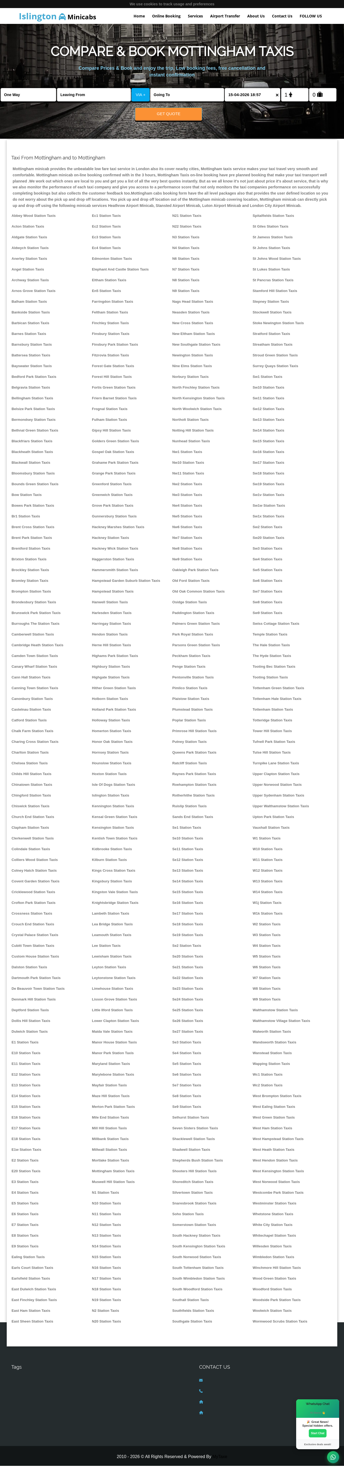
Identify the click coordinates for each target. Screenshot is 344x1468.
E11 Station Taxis (26, 1066)
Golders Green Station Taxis (115, 443)
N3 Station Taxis (185, 239)
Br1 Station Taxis (26, 518)
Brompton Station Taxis (31, 593)
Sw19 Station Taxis (268, 486)
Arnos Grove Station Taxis (34, 293)
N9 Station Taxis (185, 293)
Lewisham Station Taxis (112, 958)
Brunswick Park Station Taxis (36, 615)
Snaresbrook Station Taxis (194, 1205)
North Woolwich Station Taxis (197, 411)
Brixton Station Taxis (29, 561)
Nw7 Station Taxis (187, 540)
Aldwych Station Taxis (30, 250)
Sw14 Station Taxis (268, 432)
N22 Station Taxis (186, 229)
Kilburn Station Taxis (109, 862)
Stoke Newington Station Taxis (278, 325)
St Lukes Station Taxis (271, 271)
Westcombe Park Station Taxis (278, 1195)
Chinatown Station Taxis (32, 787)
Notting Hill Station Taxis (193, 432)
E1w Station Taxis (26, 1152)
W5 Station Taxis (267, 958)
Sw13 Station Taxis (268, 422)
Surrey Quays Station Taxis (275, 368)
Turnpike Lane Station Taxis (276, 765)
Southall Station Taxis (190, 1302)
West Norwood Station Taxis (276, 1184)
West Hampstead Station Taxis (278, 1141)
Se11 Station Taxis (187, 851)
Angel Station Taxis (28, 271)
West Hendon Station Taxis (275, 1162)
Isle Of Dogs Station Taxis (113, 787)
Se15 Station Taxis (187, 894)
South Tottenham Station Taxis (198, 1270)
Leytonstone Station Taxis (113, 980)
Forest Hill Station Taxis (112, 379)
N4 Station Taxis (185, 250)
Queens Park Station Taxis (194, 755)
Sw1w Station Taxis (269, 508)
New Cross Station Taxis (192, 325)
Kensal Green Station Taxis (114, 819)
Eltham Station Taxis (109, 282)
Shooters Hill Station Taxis (194, 1173)
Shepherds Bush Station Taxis (197, 1162)
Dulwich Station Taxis (30, 1034)
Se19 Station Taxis (187, 937)
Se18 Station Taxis (187, 926)
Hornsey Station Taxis (110, 755)
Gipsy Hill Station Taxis (111, 432)
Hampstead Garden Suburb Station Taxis (126, 583)
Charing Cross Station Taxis (35, 744)
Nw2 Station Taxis (187, 486)
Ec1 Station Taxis (106, 218)
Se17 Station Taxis (187, 916)
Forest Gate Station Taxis (113, 368)
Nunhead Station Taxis (191, 443)
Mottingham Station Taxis (113, 1173)
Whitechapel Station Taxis (274, 1238)
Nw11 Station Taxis (188, 475)
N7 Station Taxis (185, 271)
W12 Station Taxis (267, 873)
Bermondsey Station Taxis (34, 422)
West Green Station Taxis (274, 1120)
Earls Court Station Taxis (32, 1270)
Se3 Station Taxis (186, 1044)
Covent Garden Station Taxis (35, 883)
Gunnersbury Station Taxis (114, 518)
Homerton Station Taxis (111, 733)
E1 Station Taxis (25, 1044)
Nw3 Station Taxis (187, 497)
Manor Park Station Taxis (113, 1055)
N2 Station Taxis (105, 1313)
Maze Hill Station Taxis (111, 1098)
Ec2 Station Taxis (106, 229)
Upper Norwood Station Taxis (277, 787)
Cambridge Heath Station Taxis (37, 647)
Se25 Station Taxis (187, 1012)
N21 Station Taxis (186, 218)
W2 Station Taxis (267, 926)
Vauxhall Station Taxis (271, 830)
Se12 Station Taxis (187, 862)
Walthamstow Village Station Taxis (281, 1023)
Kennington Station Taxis (113, 808)
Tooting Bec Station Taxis (274, 669)
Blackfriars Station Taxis (32, 443)
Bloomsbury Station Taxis (33, 475)
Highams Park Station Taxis (115, 658)
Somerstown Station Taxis (194, 1227)
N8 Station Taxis (185, 282)
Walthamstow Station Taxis (275, 1012)
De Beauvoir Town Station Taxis (38, 991)
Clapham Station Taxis (30, 830)
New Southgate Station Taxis (196, 347)
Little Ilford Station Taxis (112, 1012)
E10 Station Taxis (26, 1055)
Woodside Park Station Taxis (277, 1302)
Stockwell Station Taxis (272, 314)
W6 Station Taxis (267, 969)
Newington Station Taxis (192, 357)
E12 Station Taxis (26, 1077)
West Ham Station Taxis (272, 1130)
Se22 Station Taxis (187, 980)
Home (139, 16)
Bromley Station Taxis (30, 583)
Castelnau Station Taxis (31, 712)
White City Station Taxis (272, 1227)
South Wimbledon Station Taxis (198, 1281)
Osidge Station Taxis (189, 604)
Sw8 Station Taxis (267, 604)
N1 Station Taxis (105, 1195)
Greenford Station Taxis (112, 486)
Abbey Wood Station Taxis (34, 218)
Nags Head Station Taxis (192, 304)
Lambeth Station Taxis (110, 916)
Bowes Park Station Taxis (33, 508)
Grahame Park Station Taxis (115, 465)
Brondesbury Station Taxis (34, 604)
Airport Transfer (225, 16)
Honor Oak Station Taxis (112, 744)
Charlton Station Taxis (30, 755)
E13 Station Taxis (26, 1087)
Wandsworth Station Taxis (274, 1044)
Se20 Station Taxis (187, 958)
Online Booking (166, 16)
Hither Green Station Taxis (114, 690)
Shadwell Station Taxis (191, 1152)
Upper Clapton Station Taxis (276, 776)
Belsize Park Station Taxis (33, 411)
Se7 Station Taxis (186, 1087)
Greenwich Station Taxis (112, 497)
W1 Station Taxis (267, 840)
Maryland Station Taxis (111, 1066)
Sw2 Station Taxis (267, 529)
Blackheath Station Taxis (32, 454)
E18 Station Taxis (26, 1141)
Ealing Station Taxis (28, 1259)
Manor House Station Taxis (114, 1044)
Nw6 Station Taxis (187, 529)
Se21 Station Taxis (187, 969)
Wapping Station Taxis (271, 1066)
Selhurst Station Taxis (190, 1120)
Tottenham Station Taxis (273, 712)
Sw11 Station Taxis (268, 400)
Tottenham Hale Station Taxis (277, 701)
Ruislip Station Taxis (189, 808)
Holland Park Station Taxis (114, 712)
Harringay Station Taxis (111, 626)
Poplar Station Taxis (189, 722)
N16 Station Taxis (106, 1270)
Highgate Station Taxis (111, 679)
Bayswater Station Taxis (32, 368)
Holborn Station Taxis (110, 701)
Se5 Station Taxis (186, 1066)
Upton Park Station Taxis (273, 819)
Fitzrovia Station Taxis (110, 357)
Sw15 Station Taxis (268, 443)
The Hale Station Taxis (271, 647)
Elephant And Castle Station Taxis (120, 271)
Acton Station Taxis (28, 229)
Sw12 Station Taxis (268, 411)
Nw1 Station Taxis (187, 454)
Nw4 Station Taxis (187, 508)
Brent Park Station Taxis (32, 540)
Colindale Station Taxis (31, 851)
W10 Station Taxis (267, 851)
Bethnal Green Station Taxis (35, 432)
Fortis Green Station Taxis (113, 390)
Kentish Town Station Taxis (114, 840)
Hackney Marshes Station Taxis (118, 529)
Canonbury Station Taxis (32, 701)
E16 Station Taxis (26, 1120)
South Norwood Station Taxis (196, 1259)
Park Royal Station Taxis (192, 636)
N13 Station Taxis (106, 1238)
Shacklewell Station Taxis (193, 1141)
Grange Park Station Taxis (113, 475)
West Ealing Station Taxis (274, 1109)
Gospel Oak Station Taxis (113, 454)
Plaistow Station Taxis (190, 701)
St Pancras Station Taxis (273, 282)
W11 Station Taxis (267, 862)
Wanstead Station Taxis (272, 1055)
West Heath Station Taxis (273, 1152)
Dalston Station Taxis (29, 969)
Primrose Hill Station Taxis (194, 733)
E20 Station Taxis (26, 1173)
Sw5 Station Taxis (267, 572)
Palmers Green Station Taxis (196, 626)
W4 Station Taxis (267, 948)
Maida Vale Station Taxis (112, 1034)
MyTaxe (219, 1458)
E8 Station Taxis (25, 1238)
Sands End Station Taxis (192, 819)
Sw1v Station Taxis (268, 497)
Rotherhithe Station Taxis (193, 797)
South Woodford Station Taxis (197, 1291)
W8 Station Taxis (267, 991)
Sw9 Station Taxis (267, 615)
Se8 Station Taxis (186, 1098)
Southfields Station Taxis (193, 1313)
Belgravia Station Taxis (31, 390)
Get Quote (168, 113)
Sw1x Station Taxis (268, 518)
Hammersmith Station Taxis (115, 572)
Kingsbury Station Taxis (112, 883)
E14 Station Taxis (26, 1098)
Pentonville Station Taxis (193, 679)
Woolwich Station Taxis (272, 1313)
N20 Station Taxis (106, 1323)
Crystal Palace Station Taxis (35, 937)
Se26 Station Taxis (187, 1023)
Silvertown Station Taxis (192, 1195)
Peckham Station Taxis (191, 658)
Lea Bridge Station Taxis (112, 926)
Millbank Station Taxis (110, 1141)
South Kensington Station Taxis (198, 1248)
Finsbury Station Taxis (111, 336)
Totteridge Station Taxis (272, 722)
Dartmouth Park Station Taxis (36, 980)
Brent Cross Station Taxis (33, 529)
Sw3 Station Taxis (267, 551)
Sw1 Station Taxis (267, 379)
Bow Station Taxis (27, 497)
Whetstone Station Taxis (273, 1216)
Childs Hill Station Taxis (31, 776)
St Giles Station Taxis (270, 229)
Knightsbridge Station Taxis (115, 905)
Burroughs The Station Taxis (35, 626)
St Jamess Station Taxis (273, 239)
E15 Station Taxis (26, 1109)
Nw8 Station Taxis (187, 551)
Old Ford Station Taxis (191, 583)
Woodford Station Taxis (272, 1291)
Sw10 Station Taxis (268, 390)
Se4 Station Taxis (186, 1055)
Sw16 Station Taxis (268, 454)
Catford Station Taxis (29, 722)
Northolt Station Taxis (190, 422)
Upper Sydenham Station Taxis (278, 797)
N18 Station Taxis (106, 1291)
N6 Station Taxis (185, 261)
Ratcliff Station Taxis (189, 765)
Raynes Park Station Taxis (194, 776)
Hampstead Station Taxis (113, 593)
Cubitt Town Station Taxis (33, 948)
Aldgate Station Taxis (29, 239)
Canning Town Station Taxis (35, 690)
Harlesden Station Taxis (112, 615)
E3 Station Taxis (25, 1184)
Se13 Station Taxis (187, 873)
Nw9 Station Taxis (187, 561)
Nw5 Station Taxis (187, 518)
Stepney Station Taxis (271, 304)
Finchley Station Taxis (110, 325)
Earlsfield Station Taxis (31, 1281)
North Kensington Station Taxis (198, 400)
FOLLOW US (311, 16)
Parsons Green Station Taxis (196, 647)
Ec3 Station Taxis (106, 239)
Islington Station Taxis (110, 797)
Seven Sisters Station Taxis (195, 1130)
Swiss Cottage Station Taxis (276, 626)
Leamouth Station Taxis (111, 937)
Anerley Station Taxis (29, 261)
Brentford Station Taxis (31, 551)
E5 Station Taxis (25, 1205)
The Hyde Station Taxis (272, 658)
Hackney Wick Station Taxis (115, 551)
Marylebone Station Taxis (113, 1077)
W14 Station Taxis (267, 894)
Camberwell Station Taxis (33, 636)
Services (195, 16)
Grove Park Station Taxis (112, 508)
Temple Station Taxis (270, 636)
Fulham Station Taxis (109, 422)
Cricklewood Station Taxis (33, 894)
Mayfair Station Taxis (109, 1087)
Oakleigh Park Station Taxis (195, 572)
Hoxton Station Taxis (109, 776)
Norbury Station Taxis (190, 379)
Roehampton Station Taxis (194, 787)
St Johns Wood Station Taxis (277, 261)
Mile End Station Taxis (110, 1120)
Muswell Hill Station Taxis (113, 1184)
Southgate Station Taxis (192, 1323)
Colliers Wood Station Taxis (35, 862)
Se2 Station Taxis (186, 948)
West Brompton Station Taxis (277, 1098)
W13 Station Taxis (267, 883)
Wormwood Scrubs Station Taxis (280, 1323)
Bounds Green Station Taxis (35, 486)
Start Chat (317, 1432)
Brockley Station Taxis (30, 572)
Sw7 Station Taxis (267, 593)
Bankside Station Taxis (31, 314)
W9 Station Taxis (267, 1001)
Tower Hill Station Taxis (272, 733)
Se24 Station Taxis (187, 1001)
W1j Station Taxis (267, 905)
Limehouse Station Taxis (112, 991)
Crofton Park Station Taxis (34, 905)
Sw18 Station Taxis (268, 475)
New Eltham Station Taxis (193, 336)
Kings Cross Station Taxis (113, 873)
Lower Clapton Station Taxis (115, 1023)
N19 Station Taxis (106, 1302)
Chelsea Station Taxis (30, 765)
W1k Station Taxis (267, 916)
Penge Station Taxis (189, 669)
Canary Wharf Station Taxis (34, 669)
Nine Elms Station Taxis (192, 368)
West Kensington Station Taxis (278, 1173)
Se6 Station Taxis (186, 1077)
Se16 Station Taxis (187, 905)
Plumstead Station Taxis (192, 712)
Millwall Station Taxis (109, 1152)
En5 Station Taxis (106, 293)
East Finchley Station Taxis (34, 1302)
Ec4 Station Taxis (106, 250)
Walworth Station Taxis (272, 1034)
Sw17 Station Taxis (268, 465)
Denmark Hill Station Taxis (34, 1001)
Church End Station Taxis (33, 819)
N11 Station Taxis (106, 1216)
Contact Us (282, 16)
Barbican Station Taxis (30, 325)
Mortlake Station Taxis (110, 1162)
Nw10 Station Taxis (188, 465)
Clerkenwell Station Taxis (33, 840)
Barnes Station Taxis (29, 336)
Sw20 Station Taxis (268, 540)
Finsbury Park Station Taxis (115, 347)
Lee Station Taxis (106, 948)
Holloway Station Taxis (111, 722)
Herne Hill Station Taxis (111, 647)
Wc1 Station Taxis (267, 1077)
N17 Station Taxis (106, 1281)
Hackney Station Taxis (110, 540)
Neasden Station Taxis (191, 314)
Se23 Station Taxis (187, 991)
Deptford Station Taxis (30, 1012)
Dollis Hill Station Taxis (31, 1023)
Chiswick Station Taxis (30, 808)
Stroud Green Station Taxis (275, 357)
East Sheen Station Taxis (32, 1323)
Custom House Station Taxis (35, 958)
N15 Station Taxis (106, 1259)
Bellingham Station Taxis (32, 400)
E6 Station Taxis (25, 1216)
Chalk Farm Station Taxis (32, 733)
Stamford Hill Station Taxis (275, 293)
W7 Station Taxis (267, 980)
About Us (256, 16)
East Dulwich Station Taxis (34, 1291)
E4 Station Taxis (25, 1195)
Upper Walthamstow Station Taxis (281, 808)
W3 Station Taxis (267, 937)
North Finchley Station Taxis (196, 390)
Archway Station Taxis (30, 282)
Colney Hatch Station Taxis (34, 873)
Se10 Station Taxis (187, 840)
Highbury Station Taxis (111, 669)
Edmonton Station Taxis (112, 261)
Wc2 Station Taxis (267, 1087)
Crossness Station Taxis (32, 916)
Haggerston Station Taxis (113, 561)
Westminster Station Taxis (274, 1205)
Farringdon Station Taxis (112, 304)
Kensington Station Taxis (113, 830)
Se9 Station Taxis (186, 1109)
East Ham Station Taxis (31, 1313)
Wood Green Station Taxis (274, 1281)
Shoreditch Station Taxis (192, 1184)
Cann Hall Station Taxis (31, 679)
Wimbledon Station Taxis (273, 1259)
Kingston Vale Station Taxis (115, 894)
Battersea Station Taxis (31, 357)
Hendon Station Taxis (110, 636)
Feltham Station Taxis (110, 314)
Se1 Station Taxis (186, 830)
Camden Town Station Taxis (35, 658)
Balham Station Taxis (29, 304)
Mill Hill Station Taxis (109, 1130)
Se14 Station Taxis (187, 883)
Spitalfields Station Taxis (273, 218)
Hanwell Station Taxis (110, 604)
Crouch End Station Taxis (33, 926)
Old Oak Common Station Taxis (198, 593)
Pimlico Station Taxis (189, 690)
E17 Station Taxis (26, 1130)
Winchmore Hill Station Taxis (277, 1270)
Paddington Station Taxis (193, 615)
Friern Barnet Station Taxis (114, 400)
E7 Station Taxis (25, 1227)
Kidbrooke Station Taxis (112, 851)
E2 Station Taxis (25, 1162)
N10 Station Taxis (106, 1205)
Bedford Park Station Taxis (34, 379)
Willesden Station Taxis (272, 1248)
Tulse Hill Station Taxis (272, 755)
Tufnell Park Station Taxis (274, 744)
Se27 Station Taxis (187, 1034)
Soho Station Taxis (188, 1216)
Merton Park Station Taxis (113, 1109)
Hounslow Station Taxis (111, 765)
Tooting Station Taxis (270, 679)
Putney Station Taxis (189, 744)
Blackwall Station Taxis (31, 465)
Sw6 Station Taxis (267, 583)
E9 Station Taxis (25, 1248)
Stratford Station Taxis (271, 336)
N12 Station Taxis (106, 1227)
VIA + (140, 94)
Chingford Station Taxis (31, 797)
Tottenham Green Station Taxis (278, 690)
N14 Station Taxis (106, 1248)
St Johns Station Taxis (271, 250)
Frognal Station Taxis (109, 411)
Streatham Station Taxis (272, 347)
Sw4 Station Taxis (267, 561)
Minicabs (57, 16)
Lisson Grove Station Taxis (114, 1001)
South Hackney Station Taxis (196, 1238)
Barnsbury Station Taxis (32, 347)
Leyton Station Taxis (109, 969)
